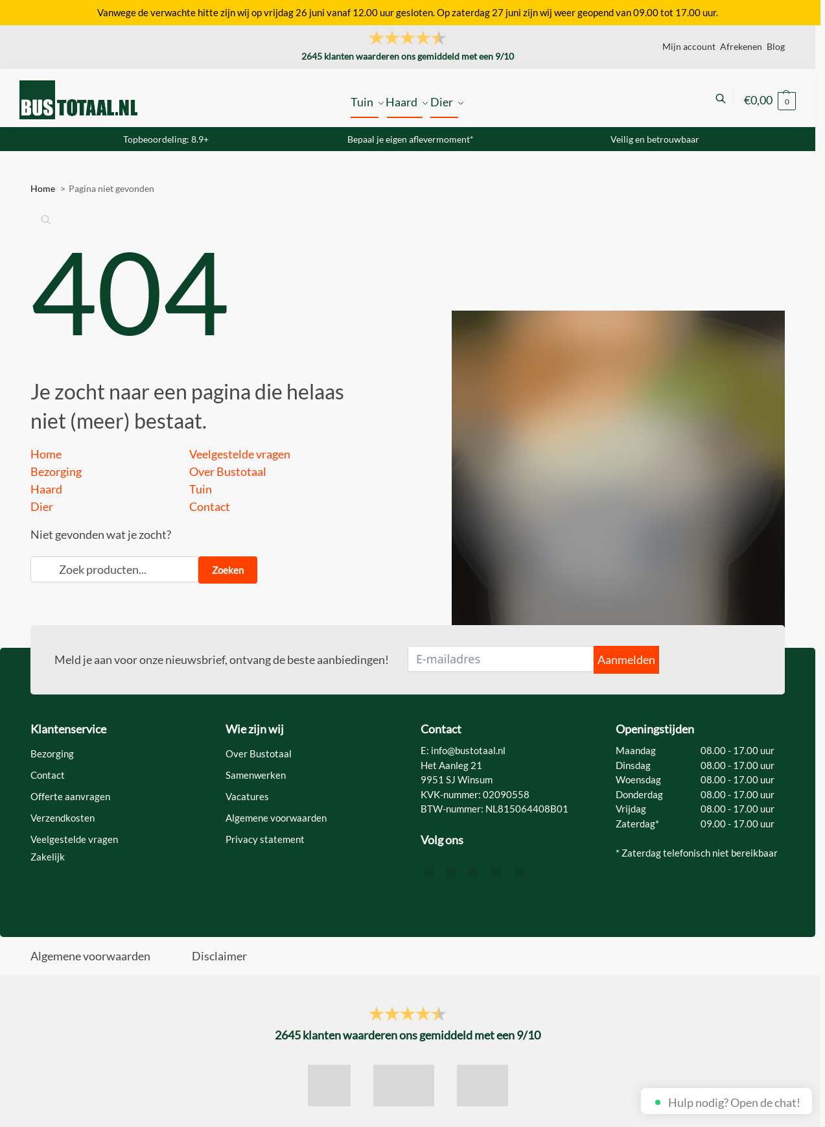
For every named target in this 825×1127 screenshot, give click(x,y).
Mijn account (688, 46)
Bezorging (56, 471)
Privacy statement (265, 839)
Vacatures (247, 796)
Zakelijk (47, 856)
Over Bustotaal (227, 471)
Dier (41, 506)
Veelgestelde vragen (239, 454)
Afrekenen (741, 46)
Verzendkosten (62, 818)
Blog (776, 46)
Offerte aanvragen (70, 796)
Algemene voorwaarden (276, 818)
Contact (209, 506)
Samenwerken (256, 775)
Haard (46, 489)
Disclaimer (219, 956)
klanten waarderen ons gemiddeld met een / (407, 56)
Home (46, 454)
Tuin (200, 489)
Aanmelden (626, 659)
